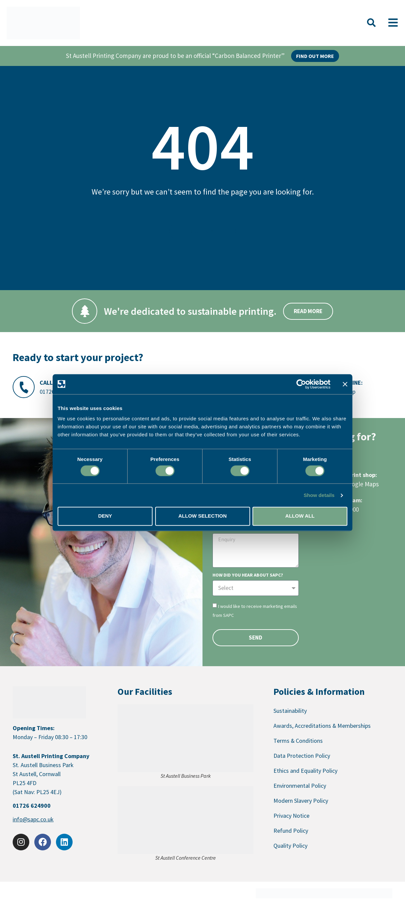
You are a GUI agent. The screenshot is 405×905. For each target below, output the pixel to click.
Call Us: (51, 382)
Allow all (300, 516)
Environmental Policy (299, 785)
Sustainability (290, 710)
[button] (371, 23)
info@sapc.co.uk (33, 819)
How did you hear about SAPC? (247, 575)
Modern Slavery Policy (300, 800)
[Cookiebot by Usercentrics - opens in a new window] (301, 384)
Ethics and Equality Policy (305, 770)
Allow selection (203, 516)
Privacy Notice (291, 815)
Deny (105, 516)
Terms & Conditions (298, 740)
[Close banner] (345, 384)
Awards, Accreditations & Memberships (322, 725)
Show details (319, 495)
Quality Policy (290, 845)
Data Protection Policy (301, 755)
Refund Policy (290, 830)
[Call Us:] (24, 387)
